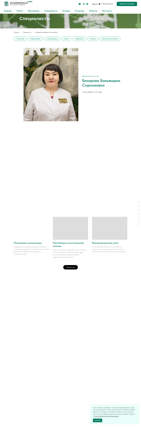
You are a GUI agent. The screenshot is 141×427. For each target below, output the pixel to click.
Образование (35, 39)
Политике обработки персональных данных (106, 416)
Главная (8, 10)
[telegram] (83, 4)
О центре (79, 10)
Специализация (52, 39)
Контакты (107, 10)
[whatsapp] (79, 4)
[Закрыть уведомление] (138, 406)
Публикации (80, 39)
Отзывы (66, 10)
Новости (93, 10)
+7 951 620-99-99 (107, 4)
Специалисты (50, 10)
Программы (33, 10)
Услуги (20, 10)
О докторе (20, 39)
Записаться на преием (110, 39)
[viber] (87, 4)
